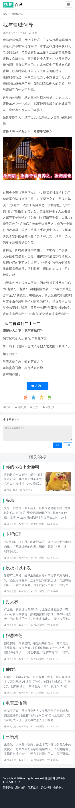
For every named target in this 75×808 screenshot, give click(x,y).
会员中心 (58, 787)
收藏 (7, 407)
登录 (58, 445)
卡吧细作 (14, 534)
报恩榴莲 (14, 635)
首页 (5, 13)
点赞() (37, 385)
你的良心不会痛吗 (22, 466)
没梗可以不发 (18, 567)
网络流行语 (17, 13)
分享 (34, 407)
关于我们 (8, 787)
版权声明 (46, 787)
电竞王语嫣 (16, 703)
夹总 (10, 500)
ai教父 (11, 669)
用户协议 (20, 787)
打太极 (12, 601)
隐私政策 (33, 787)
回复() (48, 407)
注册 (68, 445)
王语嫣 (12, 736)
